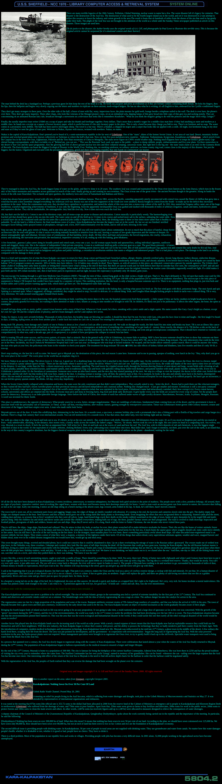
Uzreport (80, 679)
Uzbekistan (117, 134)
